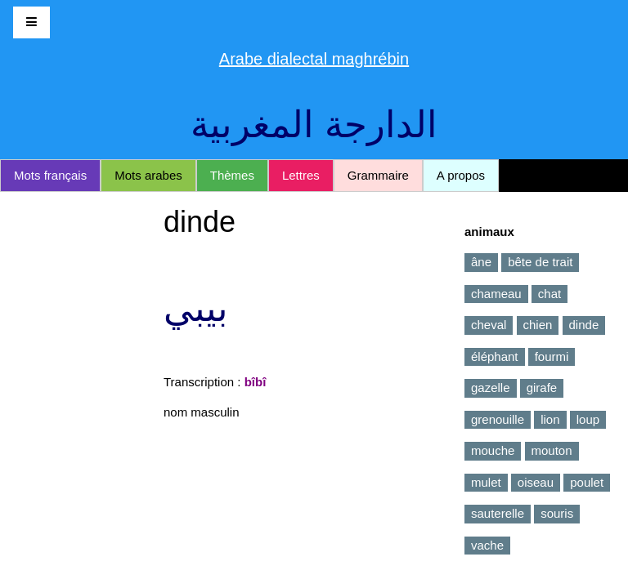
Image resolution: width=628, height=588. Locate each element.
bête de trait (540, 262)
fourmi (552, 356)
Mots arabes (148, 175)
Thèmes (232, 175)
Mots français (50, 175)
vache (487, 545)
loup (587, 419)
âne (481, 262)
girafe (542, 387)
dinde (584, 325)
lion (550, 419)
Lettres (301, 175)
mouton (552, 450)
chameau (496, 294)
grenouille (497, 419)
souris (557, 513)
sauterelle (497, 513)
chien (538, 325)
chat (549, 294)
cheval (488, 325)
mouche (492, 450)
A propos (461, 175)
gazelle (490, 387)
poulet (586, 482)
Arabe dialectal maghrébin (314, 59)
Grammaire (378, 175)
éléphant (494, 356)
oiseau (536, 482)
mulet (486, 482)
